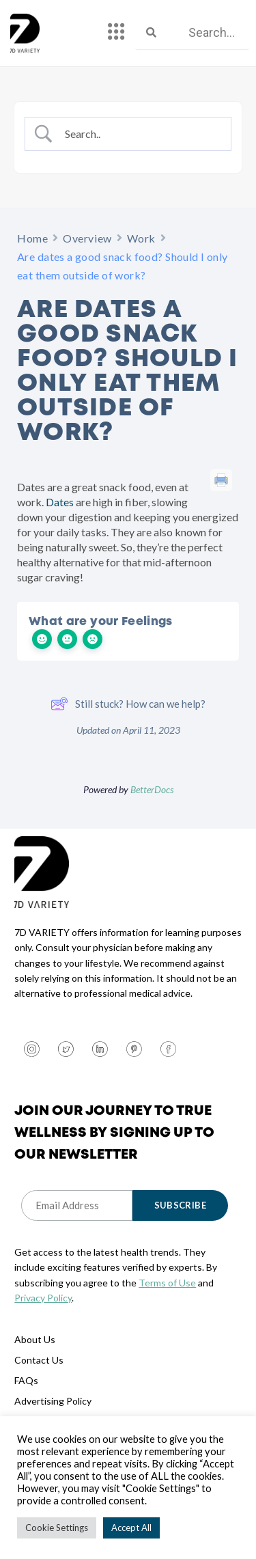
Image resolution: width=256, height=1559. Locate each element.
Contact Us (38, 1360)
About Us (34, 1339)
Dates (59, 501)
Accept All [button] (131, 1527)
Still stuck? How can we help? (128, 704)
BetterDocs (151, 789)
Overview (87, 238)
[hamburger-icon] (116, 33)
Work (141, 238)
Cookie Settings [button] (56, 1527)
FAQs (26, 1380)
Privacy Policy (43, 1297)
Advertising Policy (52, 1401)
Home (32, 238)
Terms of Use (167, 1282)
